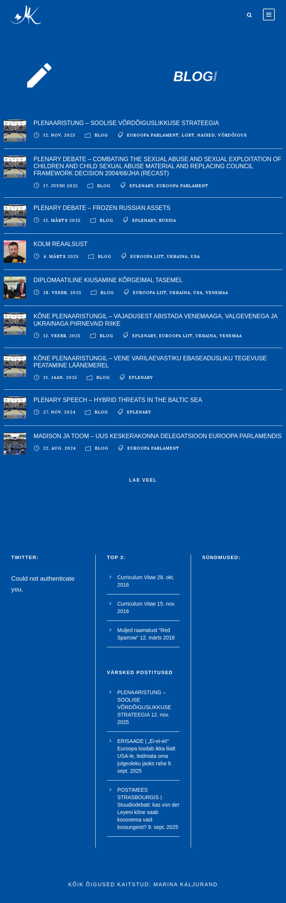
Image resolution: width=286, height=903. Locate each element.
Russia (167, 220)
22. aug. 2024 (59, 448)
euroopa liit (147, 256)
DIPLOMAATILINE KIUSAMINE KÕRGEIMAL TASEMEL (108, 280)
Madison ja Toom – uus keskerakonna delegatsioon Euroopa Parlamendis (158, 436)
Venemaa (217, 292)
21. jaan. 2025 (60, 377)
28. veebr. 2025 (62, 292)
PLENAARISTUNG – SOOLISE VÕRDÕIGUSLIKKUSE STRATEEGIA (126, 123)
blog (101, 135)
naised (206, 135)
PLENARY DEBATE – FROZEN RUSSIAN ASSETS (102, 208)
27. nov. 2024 (59, 412)
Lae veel (143, 480)
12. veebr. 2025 (62, 335)
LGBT (188, 135)
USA (195, 256)
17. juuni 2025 (60, 185)
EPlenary (141, 185)
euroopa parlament (153, 135)
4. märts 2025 (61, 256)
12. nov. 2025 (59, 135)
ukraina (177, 256)
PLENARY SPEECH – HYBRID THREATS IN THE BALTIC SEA (118, 400)
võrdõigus (232, 135)
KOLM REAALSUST (61, 244)
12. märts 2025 (62, 220)
